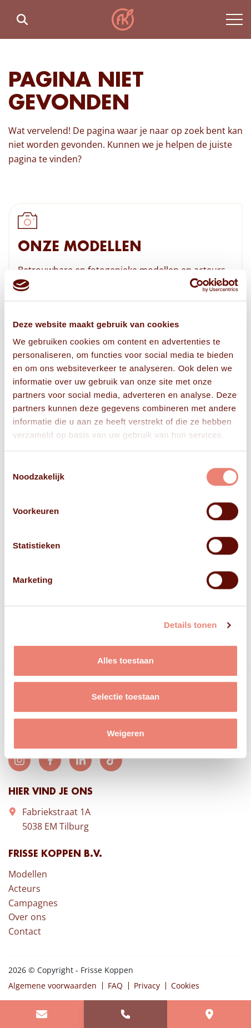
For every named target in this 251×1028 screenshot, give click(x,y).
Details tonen (190, 625)
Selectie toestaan (126, 696)
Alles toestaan (125, 660)
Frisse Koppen (123, 19)
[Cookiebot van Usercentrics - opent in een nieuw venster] (189, 285)
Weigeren (125, 733)
